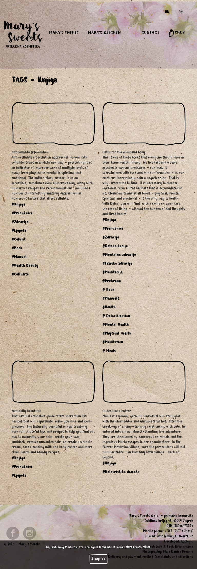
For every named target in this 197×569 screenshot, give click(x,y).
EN (181, 12)
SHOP (177, 33)
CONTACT (150, 33)
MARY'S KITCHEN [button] (104, 33)
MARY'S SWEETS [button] (63, 33)
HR (167, 12)
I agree (98, 559)
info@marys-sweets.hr (175, 537)
